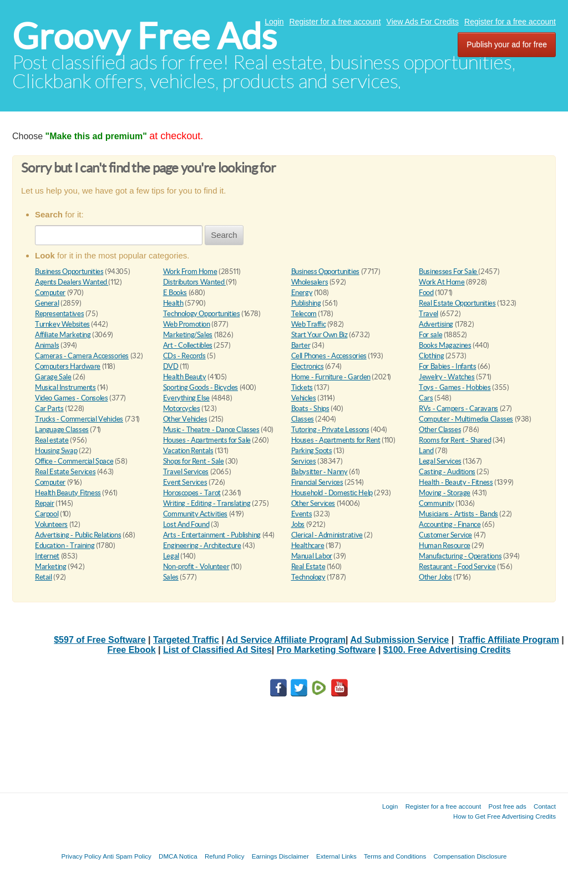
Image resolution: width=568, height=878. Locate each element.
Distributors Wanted (194, 282)
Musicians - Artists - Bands (458, 514)
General (47, 303)
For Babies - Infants (447, 366)
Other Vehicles (185, 419)
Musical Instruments (65, 387)
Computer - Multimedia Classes (466, 419)
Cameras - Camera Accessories (82, 356)
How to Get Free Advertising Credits (504, 816)
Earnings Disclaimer (280, 856)
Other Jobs (435, 577)
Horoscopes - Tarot (192, 493)
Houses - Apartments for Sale (207, 440)
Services (303, 461)
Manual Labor (311, 556)
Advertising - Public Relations (78, 535)
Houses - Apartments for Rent (336, 440)
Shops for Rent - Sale (193, 461)
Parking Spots (311, 450)
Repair (44, 503)
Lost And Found (186, 524)
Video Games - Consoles (71, 398)
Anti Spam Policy (127, 856)
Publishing (306, 303)
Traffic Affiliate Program (509, 639)
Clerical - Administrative (327, 535)
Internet (47, 556)
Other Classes (440, 429)
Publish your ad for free (506, 44)
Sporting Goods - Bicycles (200, 387)
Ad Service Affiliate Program (286, 639)
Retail (43, 577)
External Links (336, 856)
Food (426, 292)
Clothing (431, 356)
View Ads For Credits (423, 21)
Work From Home (190, 271)
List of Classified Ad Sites (217, 649)
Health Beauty (184, 377)
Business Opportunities (69, 271)
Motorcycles (181, 408)
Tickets (302, 387)
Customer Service (445, 535)
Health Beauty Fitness (68, 493)
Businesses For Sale (448, 271)
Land (426, 450)
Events (301, 514)
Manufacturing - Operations (460, 556)
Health (173, 303)
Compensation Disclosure (469, 856)
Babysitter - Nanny (319, 472)
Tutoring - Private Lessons (330, 429)
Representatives (59, 313)
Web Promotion (186, 324)
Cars (426, 398)
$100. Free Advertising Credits (447, 649)
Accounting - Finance (449, 524)
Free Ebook (131, 649)
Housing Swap (56, 450)
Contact (545, 806)
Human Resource (444, 545)
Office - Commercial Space (74, 461)
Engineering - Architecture (202, 545)
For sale (430, 335)
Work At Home (441, 282)
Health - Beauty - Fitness (456, 482)
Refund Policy (225, 856)
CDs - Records (184, 356)
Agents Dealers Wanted (71, 282)
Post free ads (507, 806)
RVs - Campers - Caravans (458, 408)
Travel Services (186, 472)
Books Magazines (445, 345)
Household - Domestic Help (332, 493)
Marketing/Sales (187, 335)
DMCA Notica (178, 856)
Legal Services (440, 461)
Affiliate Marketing (63, 335)
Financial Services (317, 482)
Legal (171, 556)
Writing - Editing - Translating (207, 503)
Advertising (436, 324)
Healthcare (307, 545)
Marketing (51, 566)
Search (224, 235)
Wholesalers (309, 282)
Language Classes (62, 429)
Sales (171, 577)
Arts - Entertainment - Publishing (212, 535)
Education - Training (64, 545)
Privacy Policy (81, 856)
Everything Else (186, 398)
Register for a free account (335, 21)
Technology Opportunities (201, 313)
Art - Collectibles (187, 345)
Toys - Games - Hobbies (454, 387)
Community (436, 503)
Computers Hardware (67, 366)
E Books (175, 292)
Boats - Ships (310, 408)
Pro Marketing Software (326, 649)
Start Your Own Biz (319, 335)
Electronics (307, 366)
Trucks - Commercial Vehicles (79, 419)
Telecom (304, 313)
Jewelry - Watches (446, 377)
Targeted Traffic (186, 639)
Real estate (52, 440)
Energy (302, 292)
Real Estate (308, 566)
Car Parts (49, 408)
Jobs (298, 524)
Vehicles (303, 398)
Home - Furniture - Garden (331, 377)
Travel (428, 313)
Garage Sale (53, 377)
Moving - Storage (444, 493)
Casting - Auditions (447, 472)
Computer (50, 292)
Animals (47, 345)
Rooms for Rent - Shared (455, 440)
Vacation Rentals (188, 450)
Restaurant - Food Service (457, 566)
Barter (301, 345)
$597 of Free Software (99, 639)
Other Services (313, 503)
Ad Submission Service (399, 639)
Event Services (185, 482)
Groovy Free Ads (144, 36)
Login (274, 21)
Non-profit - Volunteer (196, 566)
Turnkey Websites (62, 324)
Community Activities (195, 514)
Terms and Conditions (395, 856)
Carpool (46, 514)
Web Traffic (308, 324)
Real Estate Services (65, 472)
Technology (308, 577)
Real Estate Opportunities (457, 303)
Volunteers (51, 524)
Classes (302, 419)
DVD (171, 366)
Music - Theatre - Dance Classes (211, 429)
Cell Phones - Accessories (329, 356)
